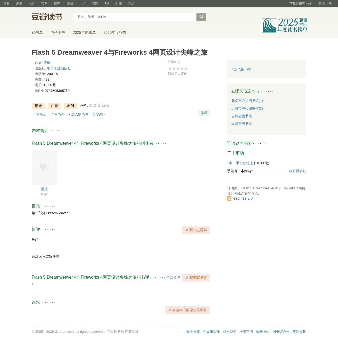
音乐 (44, 4)
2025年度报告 (115, 32)
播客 (57, 4)
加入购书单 (79, 114)
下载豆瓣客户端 (300, 4)
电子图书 (57, 32)
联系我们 (230, 332)
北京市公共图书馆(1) (247, 101)
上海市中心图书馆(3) (247, 108)
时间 (118, 4)
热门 (35, 240)
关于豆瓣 (193, 332)
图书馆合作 (281, 332)
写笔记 (41, 114)
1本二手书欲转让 (240, 163)
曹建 (47, 63)
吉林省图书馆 (241, 116)
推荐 (204, 113)
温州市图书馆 (241, 124)
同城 (70, 4)
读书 (19, 4)
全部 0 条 (173, 277)
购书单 (37, 32)
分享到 (97, 114)
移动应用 (299, 332)
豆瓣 (6, 4)
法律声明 (246, 332)
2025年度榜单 (84, 32)
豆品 (131, 4)
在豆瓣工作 (211, 332)
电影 (32, 4)
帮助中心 (263, 332)
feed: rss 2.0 (242, 198)
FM (107, 4)
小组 (82, 4)
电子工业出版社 (59, 68)
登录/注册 (325, 4)
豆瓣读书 (51, 17)
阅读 (95, 4)
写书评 (59, 114)
